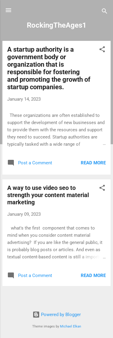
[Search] (104, 12)
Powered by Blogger (57, 314)
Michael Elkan (70, 326)
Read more (93, 163)
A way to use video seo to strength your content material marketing (48, 195)
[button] (102, 50)
